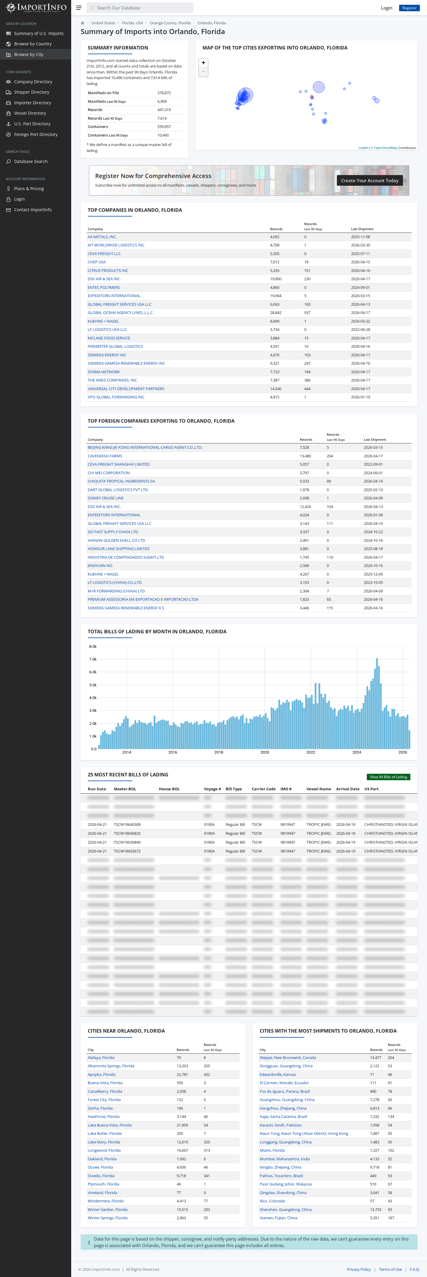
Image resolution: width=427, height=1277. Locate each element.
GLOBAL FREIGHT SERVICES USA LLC (120, 304)
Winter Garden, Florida (108, 1209)
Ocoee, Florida (100, 1167)
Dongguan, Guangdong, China (286, 1065)
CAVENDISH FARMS (105, 456)
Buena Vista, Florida (105, 1082)
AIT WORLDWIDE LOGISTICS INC (116, 245)
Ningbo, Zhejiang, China (280, 1167)
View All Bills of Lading (388, 776)
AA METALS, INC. (102, 236)
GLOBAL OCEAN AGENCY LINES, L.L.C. (121, 312)
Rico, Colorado (272, 1201)
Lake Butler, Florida (105, 1133)
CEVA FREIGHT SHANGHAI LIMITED (118, 464)
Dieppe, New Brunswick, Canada (288, 1057)
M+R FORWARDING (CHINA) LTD (116, 591)
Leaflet (363, 148)
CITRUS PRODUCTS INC (108, 270)
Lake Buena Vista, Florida (110, 1125)
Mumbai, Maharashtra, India (285, 1158)
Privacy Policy (359, 1269)
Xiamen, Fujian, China (278, 1217)
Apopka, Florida (101, 1074)
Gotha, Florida (100, 1108)
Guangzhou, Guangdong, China (287, 1099)
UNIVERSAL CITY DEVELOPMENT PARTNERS (126, 388)
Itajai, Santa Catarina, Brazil (283, 1116)
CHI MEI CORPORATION (109, 472)
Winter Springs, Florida (108, 1217)
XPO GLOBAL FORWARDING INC (116, 397)
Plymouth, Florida (103, 1184)
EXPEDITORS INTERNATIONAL (114, 295)
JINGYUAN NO (100, 565)
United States (103, 22)
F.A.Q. (415, 1269)
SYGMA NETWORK (104, 371)
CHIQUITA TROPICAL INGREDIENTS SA (121, 481)
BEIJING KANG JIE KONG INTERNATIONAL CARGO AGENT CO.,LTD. (145, 447)
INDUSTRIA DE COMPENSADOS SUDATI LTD (126, 557)
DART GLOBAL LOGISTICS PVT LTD (118, 489)
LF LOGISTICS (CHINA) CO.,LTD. (115, 582)
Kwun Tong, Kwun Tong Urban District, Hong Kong (304, 1133)
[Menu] (79, 7)
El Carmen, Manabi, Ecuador (284, 1082)
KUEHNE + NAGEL (103, 321)
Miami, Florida (272, 1150)
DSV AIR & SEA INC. (104, 278)
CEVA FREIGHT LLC (104, 253)
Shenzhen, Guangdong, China (286, 1209)
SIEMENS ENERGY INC (107, 355)
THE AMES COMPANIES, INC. (113, 380)
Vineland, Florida (102, 1192)
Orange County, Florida (170, 22)
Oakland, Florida (102, 1158)
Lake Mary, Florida (104, 1142)
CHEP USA (97, 262)
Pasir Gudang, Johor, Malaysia (286, 1184)
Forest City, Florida (104, 1099)
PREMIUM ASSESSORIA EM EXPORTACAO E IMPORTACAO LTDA (143, 599)
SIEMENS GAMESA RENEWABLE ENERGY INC (126, 363)
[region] (35, 646)
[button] (203, 63)
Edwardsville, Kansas (278, 1074)
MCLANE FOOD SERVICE (109, 338)
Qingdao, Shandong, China (283, 1192)
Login (386, 8)
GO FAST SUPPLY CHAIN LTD (113, 531)
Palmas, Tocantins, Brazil (281, 1175)
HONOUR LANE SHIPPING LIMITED (118, 548)
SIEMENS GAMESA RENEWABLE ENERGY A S (126, 608)
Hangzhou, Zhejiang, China (283, 1108)
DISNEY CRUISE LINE (106, 498)
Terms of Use (390, 1269)
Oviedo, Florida (101, 1175)
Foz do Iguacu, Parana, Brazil (285, 1091)
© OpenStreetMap (384, 148)
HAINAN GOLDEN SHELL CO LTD (116, 540)
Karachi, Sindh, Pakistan (281, 1125)
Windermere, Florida (106, 1201)
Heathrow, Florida (104, 1116)
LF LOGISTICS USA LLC (107, 329)
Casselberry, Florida (105, 1091)
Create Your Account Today (370, 180)
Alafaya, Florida (101, 1057)
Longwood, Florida (104, 1150)
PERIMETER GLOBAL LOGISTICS (115, 346)
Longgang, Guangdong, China (286, 1142)
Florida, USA (132, 22)
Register (409, 7)
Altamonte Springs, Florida (111, 1065)
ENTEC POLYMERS (104, 287)
